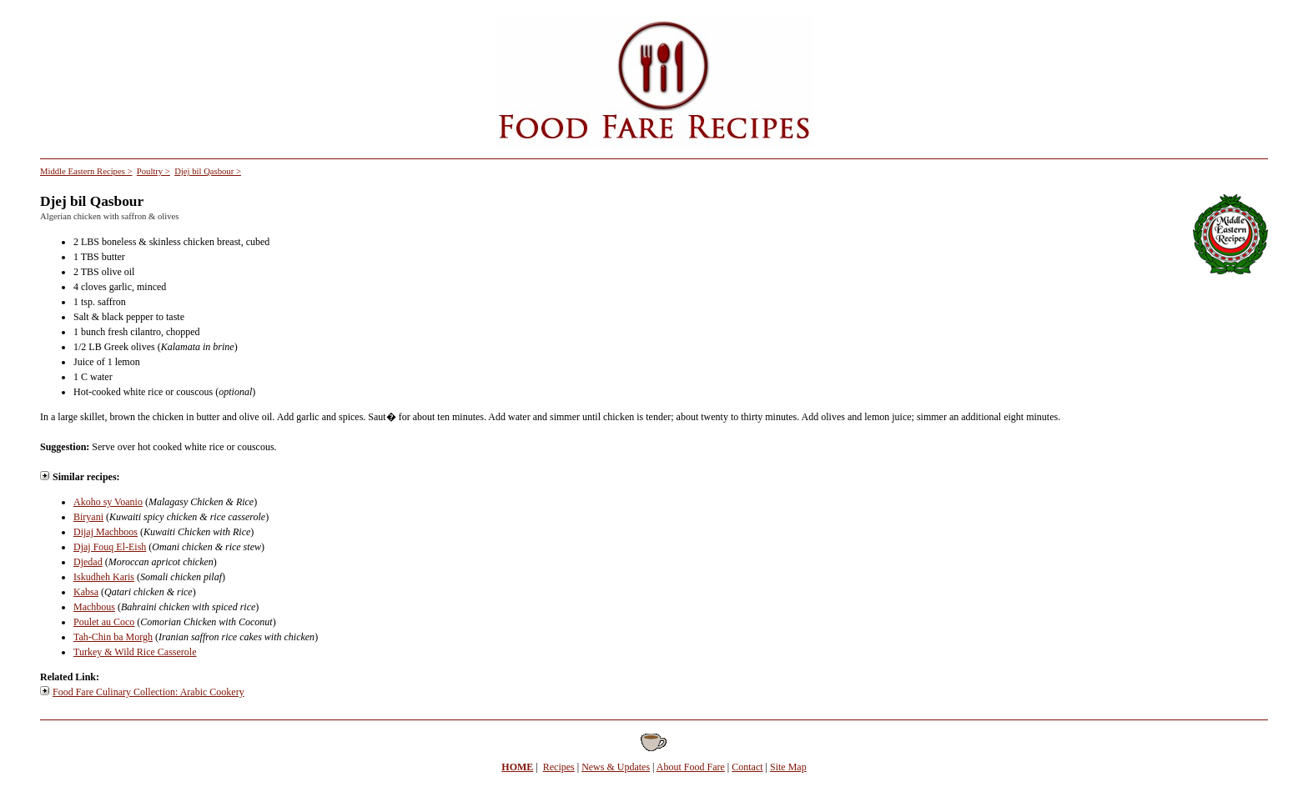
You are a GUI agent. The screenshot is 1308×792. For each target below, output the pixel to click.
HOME (517, 767)
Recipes (559, 767)
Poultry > (153, 171)
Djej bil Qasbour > (207, 171)
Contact (747, 767)
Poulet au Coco (103, 622)
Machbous (94, 607)
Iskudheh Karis (103, 577)
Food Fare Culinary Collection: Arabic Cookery (148, 692)
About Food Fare (691, 767)
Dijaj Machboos (105, 532)
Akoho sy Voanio (108, 502)
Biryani (88, 517)
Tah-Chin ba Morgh (113, 637)
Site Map (788, 767)
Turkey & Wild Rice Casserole (135, 652)
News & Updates (615, 767)
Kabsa (85, 592)
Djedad (88, 562)
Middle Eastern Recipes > (86, 171)
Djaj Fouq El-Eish (109, 547)
